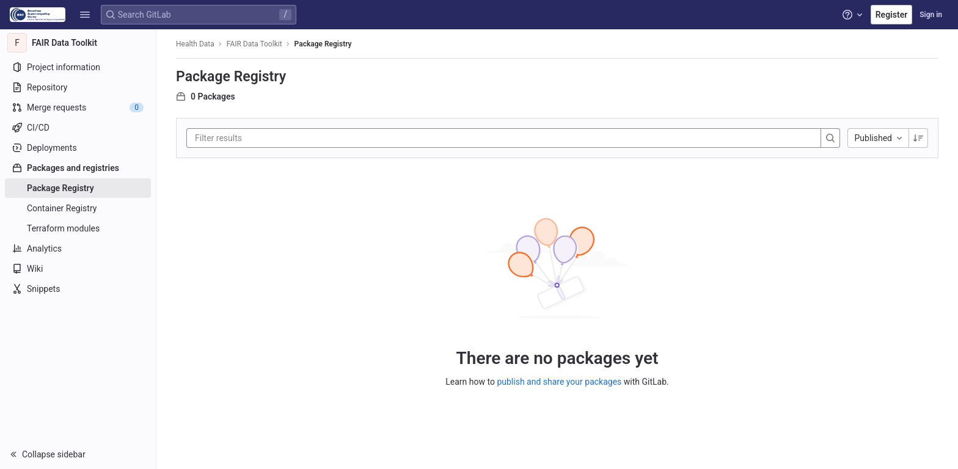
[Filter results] (268, 138)
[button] (85, 14)
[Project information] (78, 67)
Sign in (931, 14)
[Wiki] (78, 268)
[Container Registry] (78, 208)
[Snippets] (78, 289)
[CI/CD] (78, 127)
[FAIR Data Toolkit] (78, 43)
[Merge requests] (78, 107)
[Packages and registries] (78, 168)
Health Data (195, 44)
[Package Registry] (78, 188)
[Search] (830, 138)
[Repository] (78, 87)
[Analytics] (78, 248)
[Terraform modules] (78, 228)
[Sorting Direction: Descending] (918, 138)
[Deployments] (78, 148)
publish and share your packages (559, 382)
